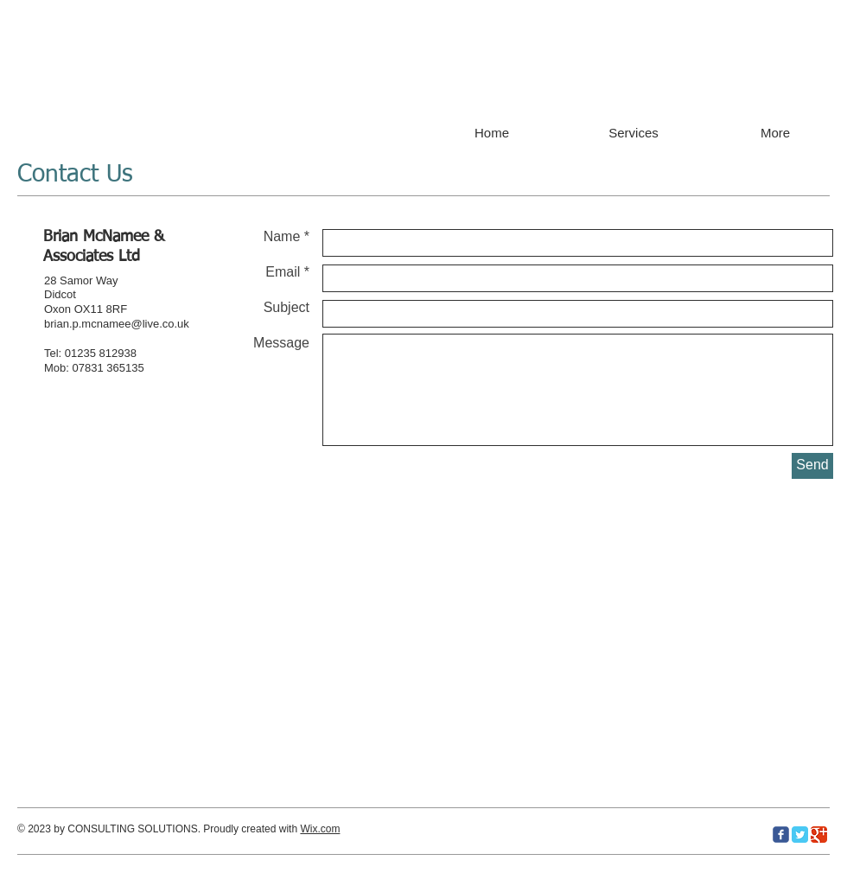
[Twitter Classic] (800, 834)
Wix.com (320, 829)
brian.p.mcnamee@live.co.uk (116, 323)
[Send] (812, 466)
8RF (117, 309)
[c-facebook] (781, 834)
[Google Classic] (819, 834)
